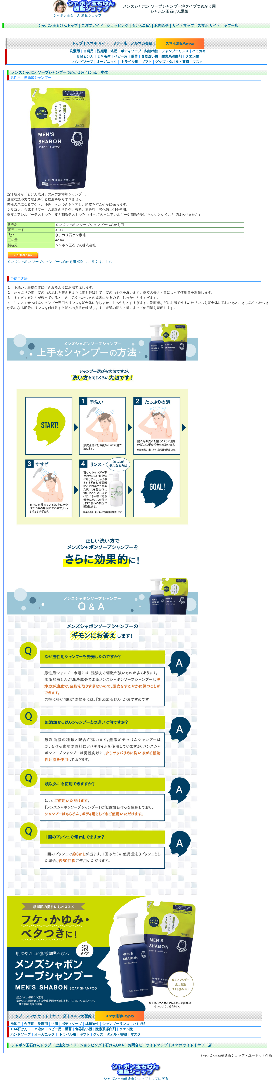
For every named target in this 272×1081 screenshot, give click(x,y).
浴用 (113, 51)
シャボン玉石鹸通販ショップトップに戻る (136, 1077)
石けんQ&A (141, 26)
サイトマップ (183, 26)
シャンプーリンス (175, 51)
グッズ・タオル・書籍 (172, 61)
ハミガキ (199, 51)
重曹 (134, 56)
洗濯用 (75, 51)
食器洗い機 (149, 56)
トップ (77, 43)
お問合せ (161, 26)
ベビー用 (121, 56)
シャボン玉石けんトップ (58, 26)
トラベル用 (129, 61)
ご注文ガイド (92, 26)
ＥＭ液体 (103, 56)
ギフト (147, 61)
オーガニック (106, 61)
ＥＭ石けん (85, 56)
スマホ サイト (209, 26)
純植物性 (151, 51)
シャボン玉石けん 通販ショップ (85, 13)
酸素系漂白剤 (172, 56)
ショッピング (117, 26)
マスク (198, 61)
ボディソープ (131, 51)
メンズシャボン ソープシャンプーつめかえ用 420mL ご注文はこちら (59, 260)
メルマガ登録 (141, 43)
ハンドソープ (83, 61)
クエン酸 (192, 56)
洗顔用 (102, 51)
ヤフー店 (231, 26)
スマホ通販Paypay (180, 43)
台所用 (88, 51)
